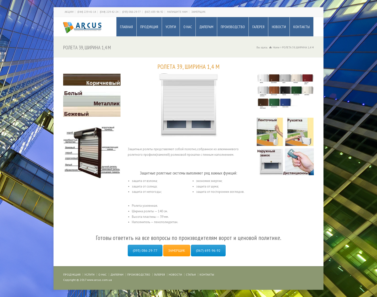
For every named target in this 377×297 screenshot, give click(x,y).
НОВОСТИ (279, 26)
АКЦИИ (69, 11)
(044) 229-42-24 (109, 11)
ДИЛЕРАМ (206, 26)
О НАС (187, 26)
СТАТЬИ (191, 274)
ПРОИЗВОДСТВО (233, 26)
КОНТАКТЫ (301, 26)
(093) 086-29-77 (131, 11)
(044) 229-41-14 (86, 11)
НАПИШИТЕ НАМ (177, 11)
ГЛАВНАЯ (126, 26)
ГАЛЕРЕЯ (258, 26)
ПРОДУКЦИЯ (149, 26)
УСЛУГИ (171, 26)
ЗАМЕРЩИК (198, 11)
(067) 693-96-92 (154, 11)
